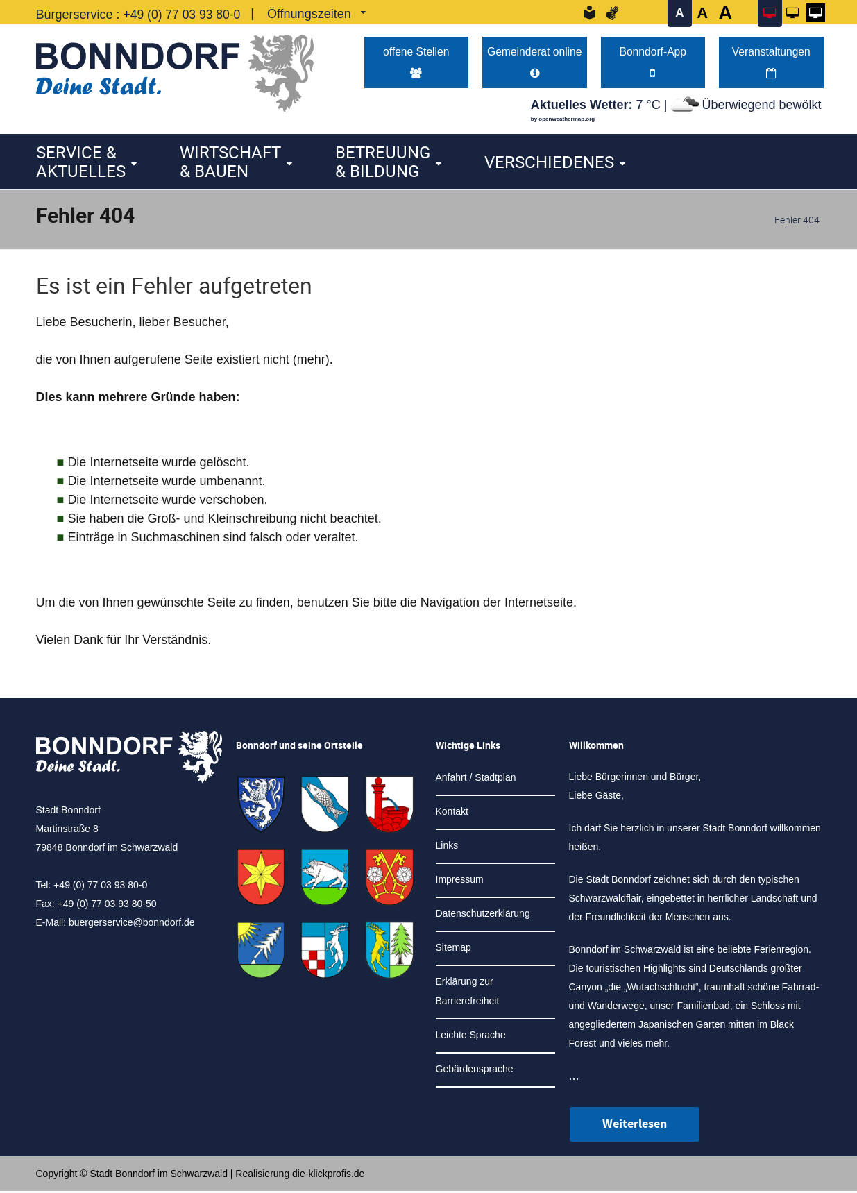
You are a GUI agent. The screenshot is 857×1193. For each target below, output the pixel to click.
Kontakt (452, 813)
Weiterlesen (634, 1126)
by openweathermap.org (563, 121)
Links (447, 847)
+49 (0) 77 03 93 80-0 (184, 15)
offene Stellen (416, 63)
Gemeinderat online (535, 63)
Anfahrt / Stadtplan (476, 779)
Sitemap (453, 949)
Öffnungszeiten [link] (313, 14)
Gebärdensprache (475, 1070)
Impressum (460, 881)
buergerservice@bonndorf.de (132, 924)
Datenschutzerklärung (483, 915)
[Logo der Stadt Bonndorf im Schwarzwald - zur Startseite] (175, 70)
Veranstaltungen (771, 63)
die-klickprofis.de (328, 1175)
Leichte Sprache (471, 1036)
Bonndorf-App (653, 63)
